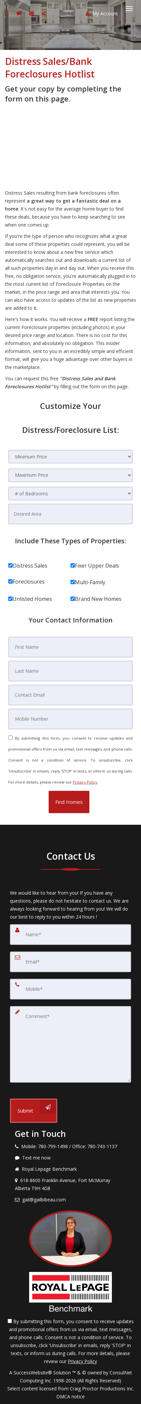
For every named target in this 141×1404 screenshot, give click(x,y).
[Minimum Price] (70, 456)
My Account (102, 13)
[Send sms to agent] (20, 13)
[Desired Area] (70, 514)
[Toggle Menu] (129, 8)
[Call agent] (7, 13)
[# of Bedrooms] (70, 493)
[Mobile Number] (70, 719)
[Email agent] (32, 13)
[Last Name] (70, 671)
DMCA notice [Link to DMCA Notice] (70, 1396)
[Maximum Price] (70, 475)
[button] (69, 802)
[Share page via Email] (44, 13)
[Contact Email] (70, 695)
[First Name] (70, 647)
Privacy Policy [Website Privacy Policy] (85, 782)
